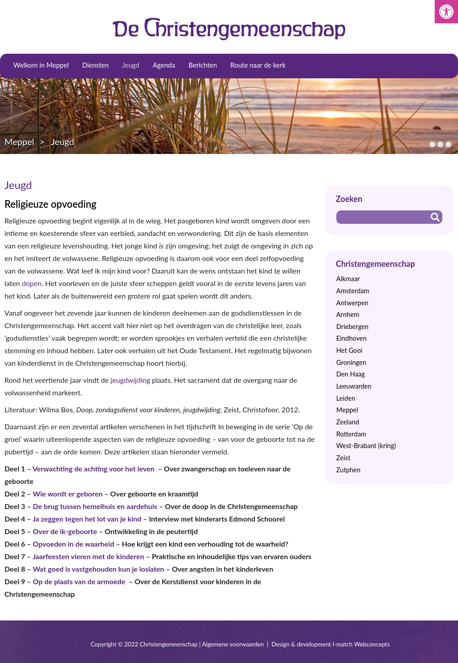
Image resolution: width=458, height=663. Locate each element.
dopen (32, 283)
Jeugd (130, 65)
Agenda (164, 65)
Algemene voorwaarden (233, 644)
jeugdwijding (131, 380)
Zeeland (347, 422)
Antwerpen (352, 303)
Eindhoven (351, 338)
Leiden (345, 398)
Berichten (202, 65)
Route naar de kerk (258, 65)
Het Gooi (349, 350)
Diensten (95, 65)
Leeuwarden (354, 386)
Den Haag (350, 374)
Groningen (351, 362)
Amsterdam (352, 291)
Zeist (343, 458)
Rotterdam (351, 434)
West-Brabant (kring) (366, 445)
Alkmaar (348, 278)
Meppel (19, 141)
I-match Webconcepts (361, 644)
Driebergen (352, 326)
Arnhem (347, 314)
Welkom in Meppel (41, 65)
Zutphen (348, 470)
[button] (446, 11)
